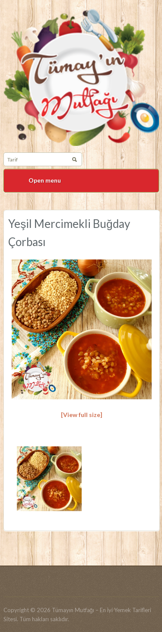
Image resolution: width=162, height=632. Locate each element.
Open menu (45, 180)
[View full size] (81, 414)
